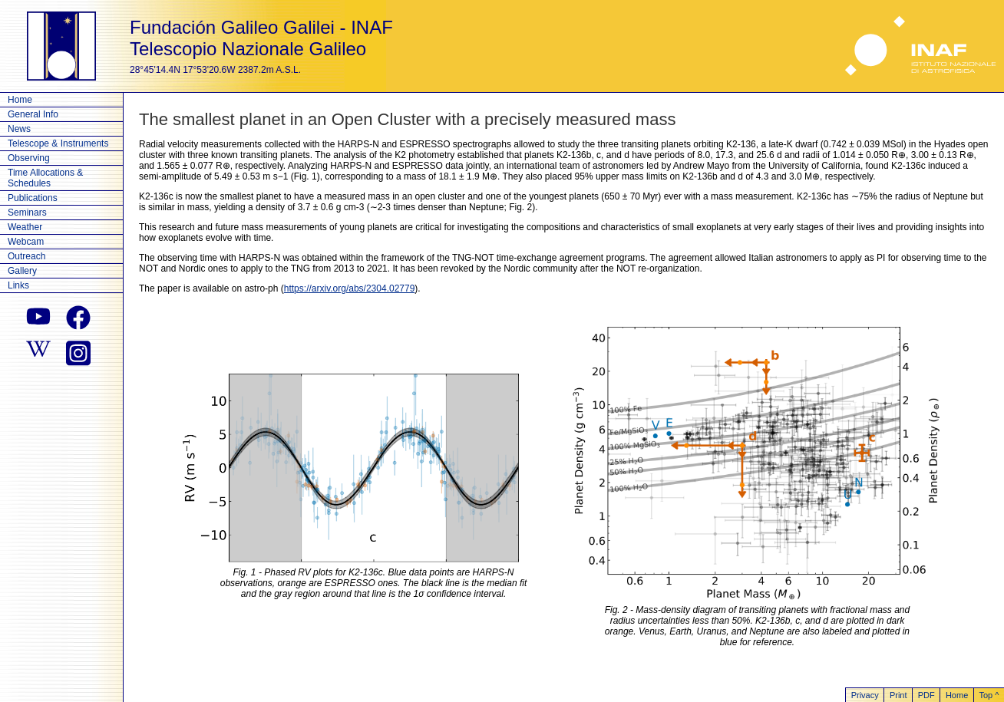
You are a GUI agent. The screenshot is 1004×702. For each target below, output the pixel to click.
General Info (33, 114)
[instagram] (78, 351)
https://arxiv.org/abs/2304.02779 (349, 288)
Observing (29, 158)
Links (18, 285)
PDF (926, 695)
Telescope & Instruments (58, 143)
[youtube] (38, 317)
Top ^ (989, 695)
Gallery (22, 270)
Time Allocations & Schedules (45, 178)
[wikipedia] (38, 351)
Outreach (26, 256)
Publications (33, 198)
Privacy (865, 695)
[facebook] (78, 317)
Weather (25, 227)
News (19, 129)
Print (898, 695)
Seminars (27, 212)
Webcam (26, 241)
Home (20, 99)
